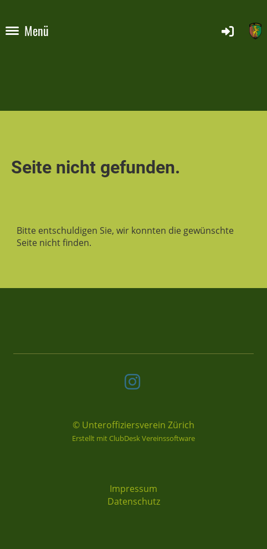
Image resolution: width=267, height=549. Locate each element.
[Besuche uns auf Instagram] (132, 381)
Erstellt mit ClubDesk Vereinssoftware (133, 438)
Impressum (133, 489)
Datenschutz (133, 501)
